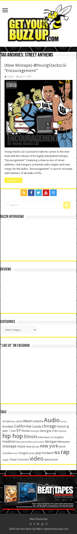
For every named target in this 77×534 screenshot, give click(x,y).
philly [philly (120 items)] (32, 453)
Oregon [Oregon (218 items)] (23, 453)
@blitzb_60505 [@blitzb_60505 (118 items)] (14, 421)
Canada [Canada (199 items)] (36, 426)
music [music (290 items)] (21, 446)
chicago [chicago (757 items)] (49, 426)
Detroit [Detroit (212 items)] (61, 426)
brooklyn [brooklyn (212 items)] (8, 426)
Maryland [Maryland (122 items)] (21, 441)
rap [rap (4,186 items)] (65, 452)
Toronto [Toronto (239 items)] (23, 459)
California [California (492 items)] (22, 426)
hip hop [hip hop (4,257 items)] (12, 436)
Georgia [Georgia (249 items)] (45, 431)
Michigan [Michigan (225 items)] (51, 441)
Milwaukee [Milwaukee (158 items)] (63, 441)
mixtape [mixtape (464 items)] (9, 446)
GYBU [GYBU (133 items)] (55, 431)
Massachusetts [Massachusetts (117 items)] (36, 442)
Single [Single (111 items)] (5, 460)
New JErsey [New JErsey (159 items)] (32, 446)
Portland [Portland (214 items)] (47, 453)
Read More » (13, 180)
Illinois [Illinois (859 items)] (30, 436)
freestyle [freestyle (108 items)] (34, 431)
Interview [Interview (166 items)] (43, 437)
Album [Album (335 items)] (28, 421)
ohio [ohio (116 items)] (15, 453)
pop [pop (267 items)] (38, 453)
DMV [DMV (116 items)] (13, 431)
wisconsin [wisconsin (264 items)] (51, 459)
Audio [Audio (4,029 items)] (52, 420)
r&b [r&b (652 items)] (56, 452)
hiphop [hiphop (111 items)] (62, 431)
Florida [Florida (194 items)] (25, 430)
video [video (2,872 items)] (37, 458)
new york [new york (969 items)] (49, 446)
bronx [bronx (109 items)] (63, 421)
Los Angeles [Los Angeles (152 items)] (57, 437)
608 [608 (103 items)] (4, 421)
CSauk (10, 76)
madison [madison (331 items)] (9, 441)
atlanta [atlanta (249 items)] (38, 421)
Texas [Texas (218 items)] (13, 459)
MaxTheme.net (38, 519)
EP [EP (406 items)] (18, 431)
